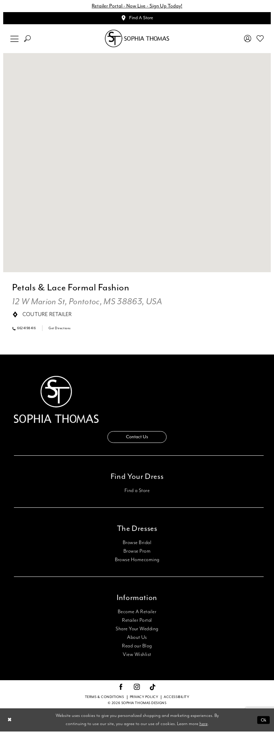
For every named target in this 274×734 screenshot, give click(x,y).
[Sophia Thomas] (137, 39)
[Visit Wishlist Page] (260, 39)
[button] (14, 40)
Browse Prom (137, 554)
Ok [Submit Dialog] (263, 722)
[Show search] (27, 39)
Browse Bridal (137, 545)
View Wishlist (137, 657)
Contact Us (137, 439)
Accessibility (176, 699)
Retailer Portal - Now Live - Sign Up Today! (137, 6)
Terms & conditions (104, 699)
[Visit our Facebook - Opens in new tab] (121, 690)
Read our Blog (137, 648)
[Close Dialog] (10, 722)
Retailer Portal (137, 623)
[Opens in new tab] (87, 303)
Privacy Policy (144, 699)
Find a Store (137, 493)
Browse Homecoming (137, 562)
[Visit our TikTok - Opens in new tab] (153, 690)
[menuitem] (14, 40)
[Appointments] (137, 18)
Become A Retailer (137, 614)
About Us (137, 640)
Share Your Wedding (137, 631)
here (203, 726)
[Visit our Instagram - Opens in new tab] (137, 690)
